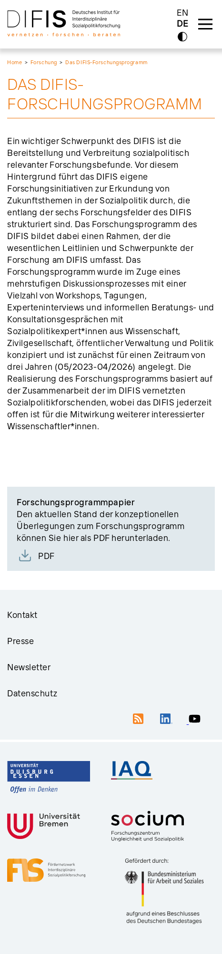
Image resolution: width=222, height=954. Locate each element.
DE (182, 24)
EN (183, 12)
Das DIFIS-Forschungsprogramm (106, 62)
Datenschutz (32, 693)
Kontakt (22, 614)
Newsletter (29, 667)
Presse (20, 641)
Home (14, 62)
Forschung (43, 62)
